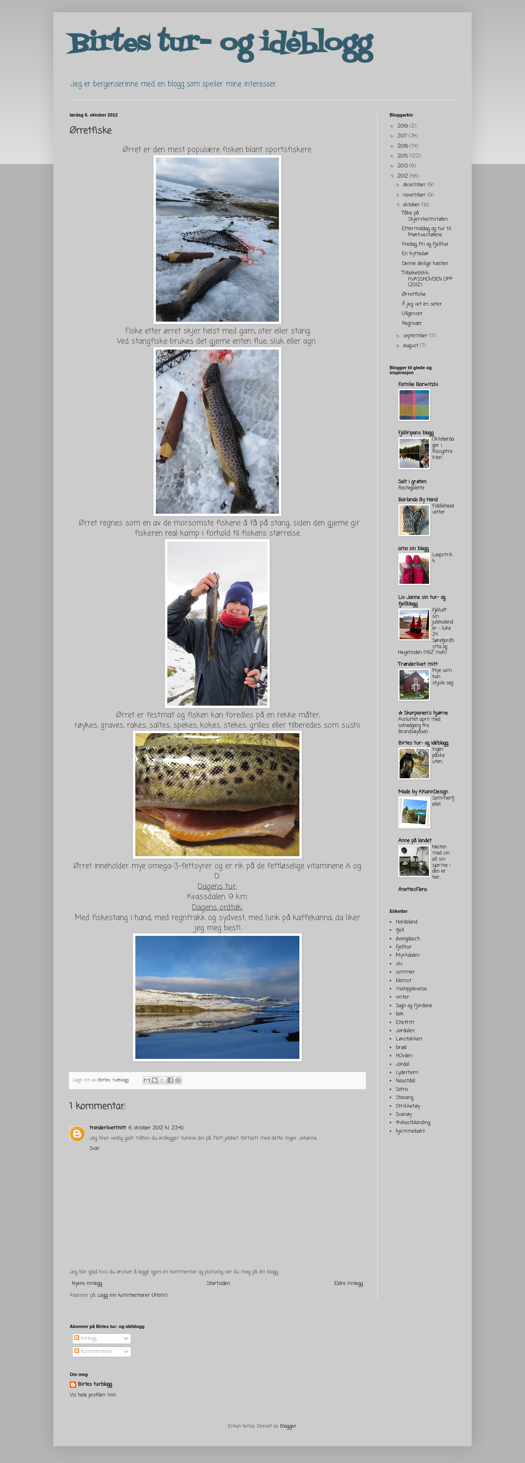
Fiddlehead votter (443, 509)
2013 (403, 166)
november (415, 195)
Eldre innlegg (348, 1283)
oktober (412, 205)
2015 (403, 156)
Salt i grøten (412, 482)
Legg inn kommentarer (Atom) (132, 1295)
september (416, 336)
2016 (403, 146)
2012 (403, 176)
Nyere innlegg (87, 1283)
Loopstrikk (442, 558)
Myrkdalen (408, 955)
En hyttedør (415, 254)
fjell (400, 930)
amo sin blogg (413, 549)
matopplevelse (411, 989)
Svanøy (404, 1114)
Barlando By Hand (418, 500)
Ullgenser (412, 314)
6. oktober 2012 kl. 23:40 (155, 1128)
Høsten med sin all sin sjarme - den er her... (441, 862)
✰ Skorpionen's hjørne (423, 713)
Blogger (288, 1426)
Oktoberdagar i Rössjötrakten (443, 448)
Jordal (402, 1064)
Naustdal (405, 1081)
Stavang (404, 1098)
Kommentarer (93, 1352)
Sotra (402, 1089)
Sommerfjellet (443, 801)
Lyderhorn (407, 1073)
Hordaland (407, 922)
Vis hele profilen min (93, 1395)
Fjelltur (404, 947)
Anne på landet (414, 841)
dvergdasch (408, 939)
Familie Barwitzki (418, 385)
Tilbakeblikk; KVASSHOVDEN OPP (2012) (427, 279)
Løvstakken (409, 1039)
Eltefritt (405, 1022)
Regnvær (412, 323)
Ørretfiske (414, 294)
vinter (402, 997)
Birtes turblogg (114, 1080)
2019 (403, 126)
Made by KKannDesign (423, 792)
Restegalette (411, 488)
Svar (94, 1148)
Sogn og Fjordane (414, 1006)
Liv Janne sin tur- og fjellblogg (421, 601)
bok (400, 1014)
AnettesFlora (412, 890)
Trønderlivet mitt (418, 664)
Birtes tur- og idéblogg (221, 44)
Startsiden (218, 1283)
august (411, 346)
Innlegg (85, 1338)
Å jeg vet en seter (422, 304)
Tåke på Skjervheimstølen (425, 216)
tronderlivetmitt (107, 1128)
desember (415, 185)
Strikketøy (408, 1106)
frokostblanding (413, 1123)
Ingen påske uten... (438, 756)
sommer (405, 972)
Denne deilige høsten (425, 263)
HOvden (404, 1056)
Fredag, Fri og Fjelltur (425, 244)
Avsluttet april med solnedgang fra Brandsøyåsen (419, 726)
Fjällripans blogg (416, 433)
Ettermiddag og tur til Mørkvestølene (426, 231)
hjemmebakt (410, 1131)
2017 (403, 136)
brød (401, 1048)
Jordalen (405, 1031)
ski (399, 964)
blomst (403, 981)
